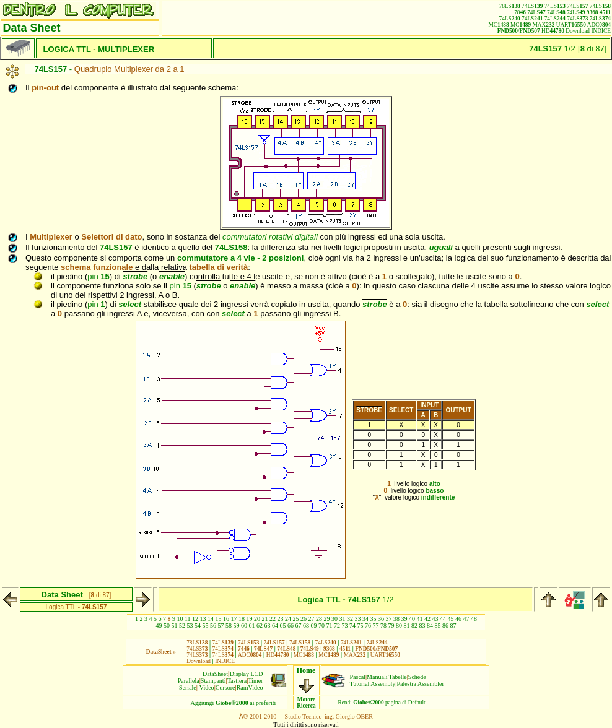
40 (412, 618)
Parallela (188, 680)
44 (443, 618)
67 (298, 625)
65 (283, 625)
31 (342, 618)
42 (427, 618)
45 (451, 618)
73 (345, 625)
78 (383, 625)
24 (288, 618)
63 (267, 625)
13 (203, 618)
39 (404, 618)
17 (234, 618)
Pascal (358, 677)
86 (445, 625)
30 (334, 618)
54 (198, 625)
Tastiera (237, 680)
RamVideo (250, 687)
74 (352, 625)
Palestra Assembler (420, 683)
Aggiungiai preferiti (233, 703)
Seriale (187, 687)
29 (327, 618)
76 (368, 625)
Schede (417, 677)
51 (175, 625)
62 (259, 625)
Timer (255, 680)
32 (350, 618)
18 (241, 618)
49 (159, 625)
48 (474, 618)
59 (237, 625)
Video (206, 687)
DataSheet (215, 673)
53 (190, 625)
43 (435, 618)
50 (167, 625)
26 (303, 618)
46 (458, 618)
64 (275, 625)
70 (321, 625)
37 (389, 618)
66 (290, 625)
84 (430, 625)
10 (180, 618)
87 (453, 625)
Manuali (377, 677)
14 (211, 618)
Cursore (225, 687)
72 (337, 625)
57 (221, 625)
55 (206, 625)
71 (329, 625)
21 (265, 618)
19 (250, 618)
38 (396, 618)
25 (296, 618)
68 (306, 625)
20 (257, 618)
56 (213, 625)
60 (244, 625)
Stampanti (213, 680)
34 (365, 618)
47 (466, 618)
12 (195, 618)
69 (314, 625)
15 (219, 618)
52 (182, 625)
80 (399, 625)
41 (420, 618)
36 (381, 618)
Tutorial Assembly (373, 683)
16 (226, 618)
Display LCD (246, 673)
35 (373, 618)
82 (414, 625)
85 (438, 625)
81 (407, 625)
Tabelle (398, 677)
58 (228, 625)
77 (376, 625)
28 (319, 618)
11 (188, 618)
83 (422, 625)
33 (358, 618)
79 (391, 625)
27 (311, 618)
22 (272, 618)
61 (252, 625)
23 (281, 618)
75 (360, 625)
